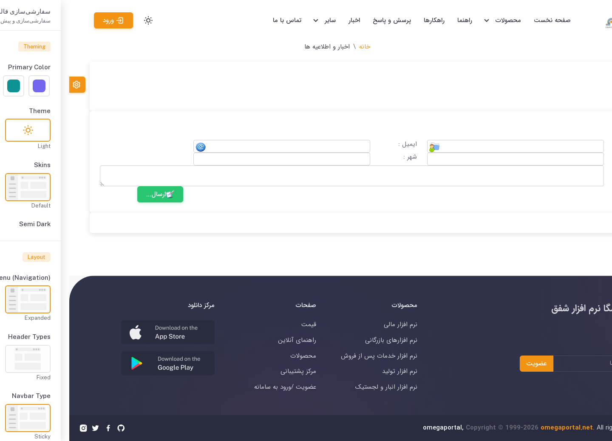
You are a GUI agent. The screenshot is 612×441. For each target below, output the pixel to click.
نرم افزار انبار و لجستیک (317, 387)
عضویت (467, 363)
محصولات (234, 356)
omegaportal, (374, 428)
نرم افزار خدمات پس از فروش (310, 356)
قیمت (239, 324)
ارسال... (91, 194)
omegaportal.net (497, 428)
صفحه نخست (483, 20)
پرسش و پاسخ (322, 20)
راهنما (395, 20)
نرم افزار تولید (330, 371)
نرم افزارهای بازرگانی (322, 340)
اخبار (285, 20)
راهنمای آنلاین (228, 340)
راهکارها (364, 20)
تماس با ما (218, 20)
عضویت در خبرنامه (581, 349)
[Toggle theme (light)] (79, 20)
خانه (295, 47)
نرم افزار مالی (331, 324)
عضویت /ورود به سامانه (216, 387)
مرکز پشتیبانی (229, 371)
